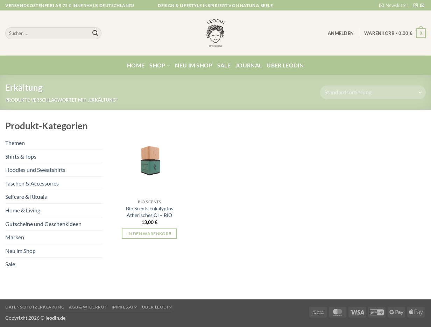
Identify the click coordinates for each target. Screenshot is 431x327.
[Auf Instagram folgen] (416, 5)
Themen (15, 142)
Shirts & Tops (20, 156)
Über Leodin (285, 65)
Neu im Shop (193, 65)
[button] (393, 5)
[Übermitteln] (95, 33)
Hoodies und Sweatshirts (35, 169)
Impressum (125, 307)
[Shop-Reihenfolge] (373, 92)
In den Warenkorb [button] (149, 233)
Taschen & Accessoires (32, 183)
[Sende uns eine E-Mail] (422, 5)
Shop (159, 65)
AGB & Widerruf (88, 307)
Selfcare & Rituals (26, 196)
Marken (14, 237)
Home (135, 65)
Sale (224, 65)
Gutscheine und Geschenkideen (43, 223)
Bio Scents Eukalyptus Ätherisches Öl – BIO (149, 211)
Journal (248, 65)
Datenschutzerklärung (34, 307)
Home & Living (22, 210)
